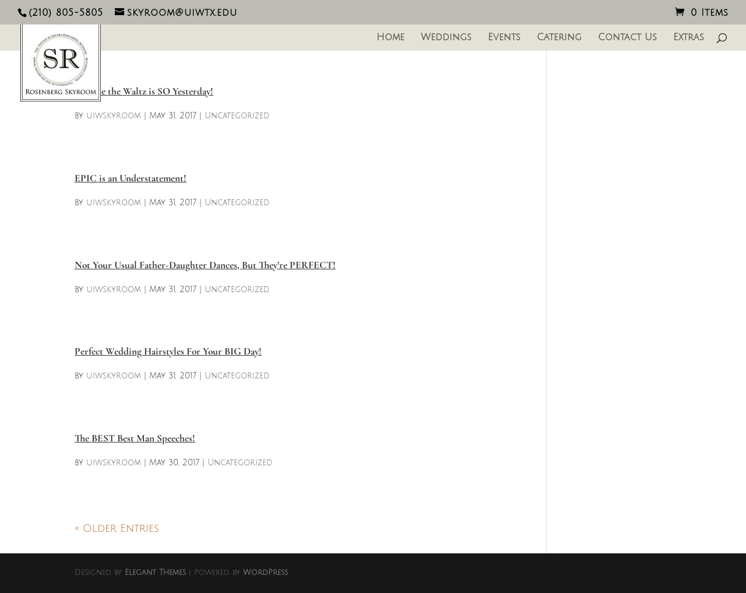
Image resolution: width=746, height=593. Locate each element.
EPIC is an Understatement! (130, 178)
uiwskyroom (113, 115)
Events (504, 38)
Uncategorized (237, 115)
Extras (688, 38)
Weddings (446, 38)
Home (390, 38)
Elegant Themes (155, 573)
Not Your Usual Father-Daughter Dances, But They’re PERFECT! (205, 265)
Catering (559, 38)
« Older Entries (117, 528)
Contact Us (627, 38)
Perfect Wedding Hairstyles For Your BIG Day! (168, 351)
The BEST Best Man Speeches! (135, 438)
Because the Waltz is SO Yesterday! (144, 91)
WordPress (265, 573)
